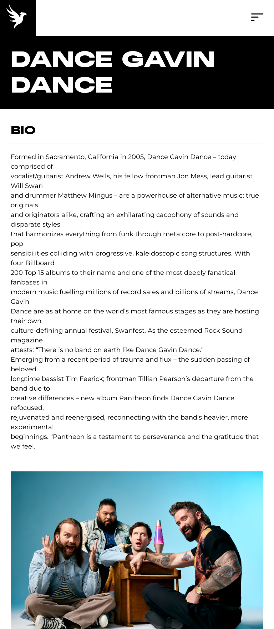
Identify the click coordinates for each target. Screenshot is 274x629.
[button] (257, 18)
